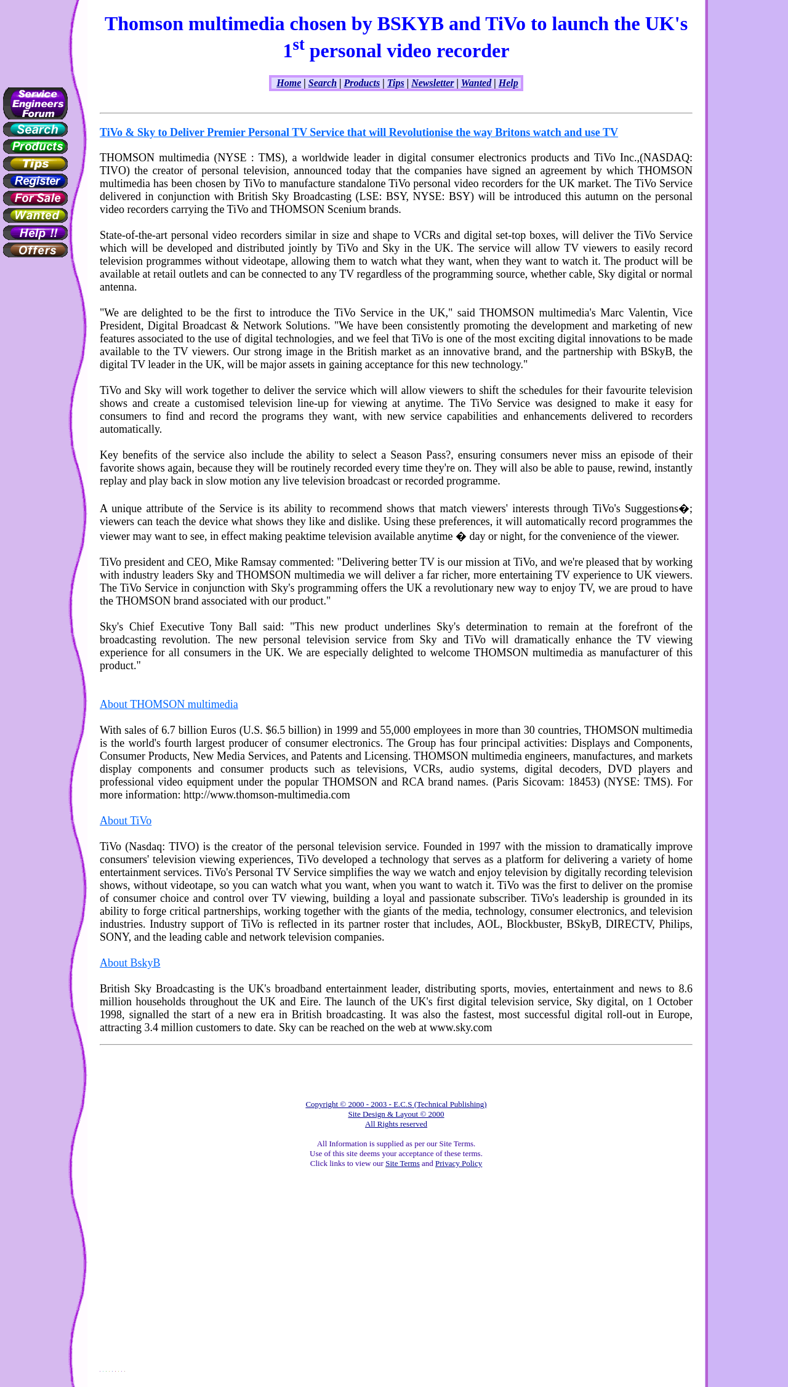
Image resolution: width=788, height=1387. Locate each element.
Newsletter (432, 83)
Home (288, 83)
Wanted (476, 83)
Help (508, 83)
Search (322, 83)
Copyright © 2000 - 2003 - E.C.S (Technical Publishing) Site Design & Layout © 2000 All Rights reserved (395, 1114)
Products (362, 83)
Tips (395, 83)
